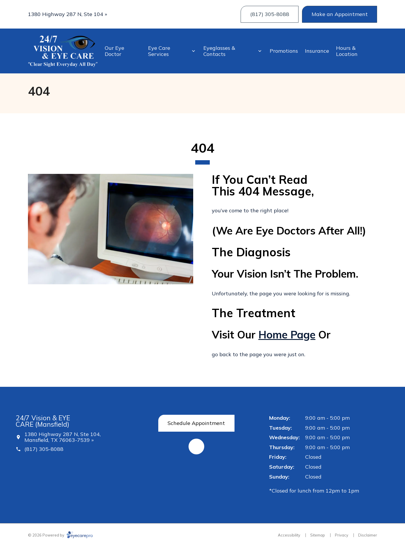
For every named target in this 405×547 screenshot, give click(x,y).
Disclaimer (367, 535)
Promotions (284, 50)
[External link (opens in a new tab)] (196, 446)
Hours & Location (347, 51)
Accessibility (289, 535)
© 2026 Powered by (60, 535)
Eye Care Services (159, 51)
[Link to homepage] (63, 51)
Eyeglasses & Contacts (219, 51)
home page (286, 334)
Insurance (317, 50)
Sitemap (317, 535)
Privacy (341, 535)
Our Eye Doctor (114, 51)
